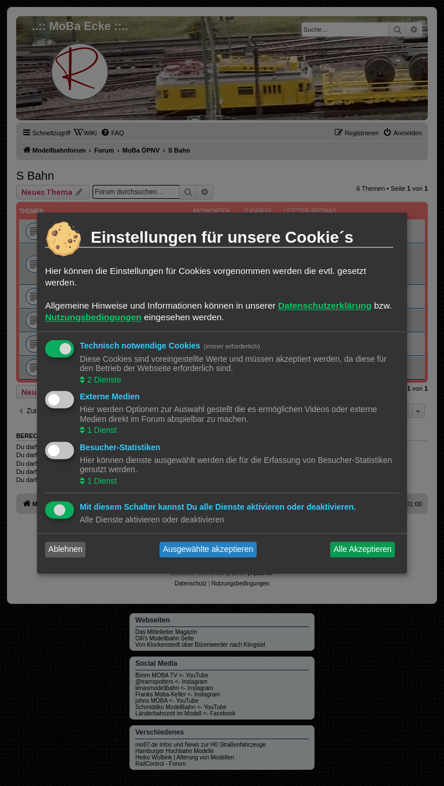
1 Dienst (101, 430)
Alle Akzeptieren (362, 549)
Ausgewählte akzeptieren (208, 549)
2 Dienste (103, 379)
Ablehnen (66, 549)
